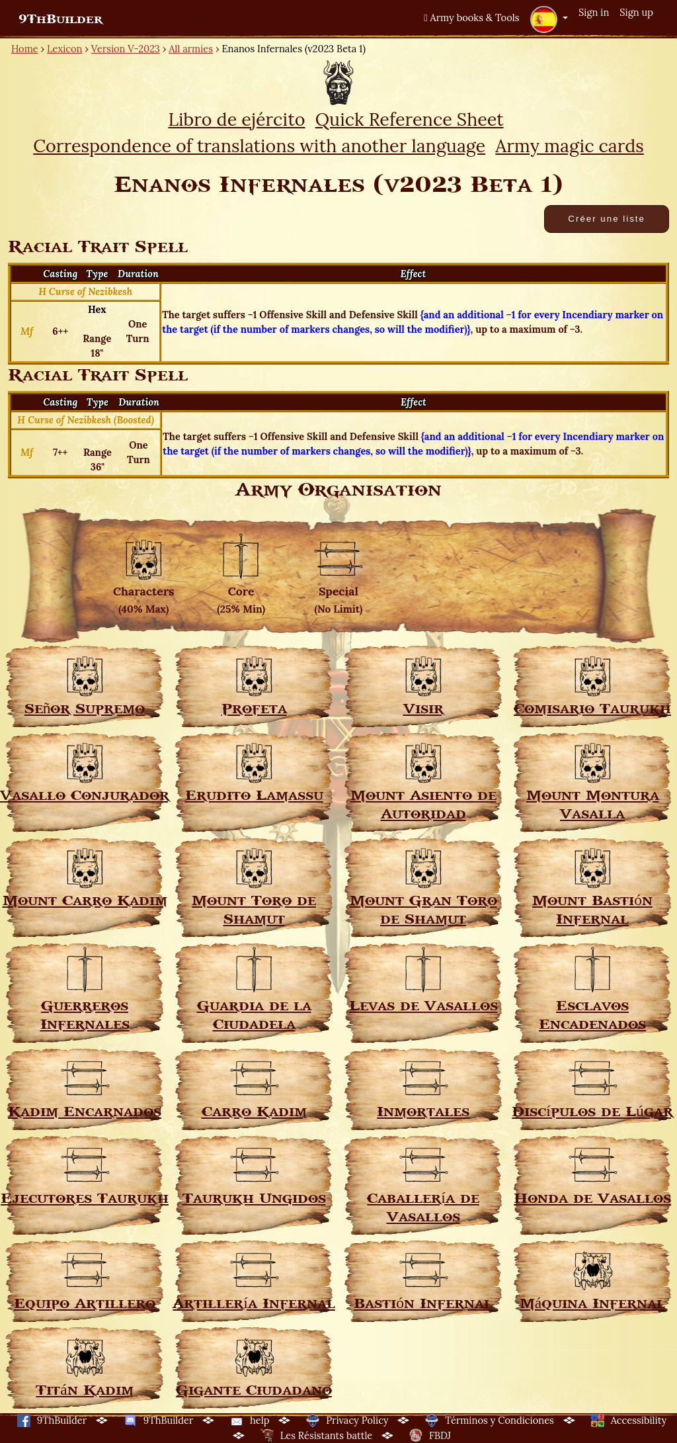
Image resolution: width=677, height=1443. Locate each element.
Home (24, 48)
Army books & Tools (471, 17)
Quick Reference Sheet (409, 119)
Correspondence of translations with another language (259, 145)
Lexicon (64, 48)
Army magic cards (569, 145)
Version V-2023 (125, 48)
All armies (191, 48)
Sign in (593, 12)
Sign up (636, 12)
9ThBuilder (60, 19)
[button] (548, 19)
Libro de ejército (236, 119)
